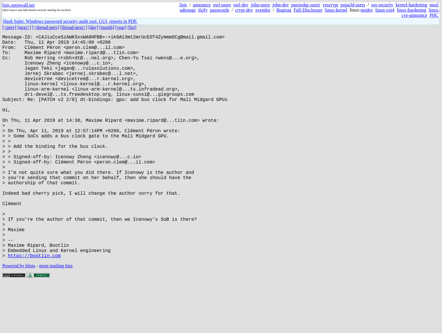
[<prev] (9, 27)
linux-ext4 (385, 10)
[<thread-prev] (45, 27)
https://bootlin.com (34, 305)
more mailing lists (56, 315)
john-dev (280, 4)
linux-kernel (336, 10)
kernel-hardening (411, 4)
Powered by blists (18, 315)
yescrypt (330, 4)
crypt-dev (244, 10)
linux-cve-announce (420, 13)
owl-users (222, 4)
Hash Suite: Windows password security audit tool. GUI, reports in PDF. (70, 21)
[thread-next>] (73, 27)
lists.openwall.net (18, 5)
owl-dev (240, 4)
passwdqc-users (305, 4)
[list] (132, 27)
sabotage (187, 10)
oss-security (382, 4)
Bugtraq (283, 10)
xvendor (262, 10)
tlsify (203, 10)
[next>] (24, 27)
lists (183, 4)
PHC (434, 15)
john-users (260, 4)
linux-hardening (411, 10)
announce (201, 4)
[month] (106, 27)
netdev (367, 10)
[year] (120, 27)
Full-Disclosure (308, 10)
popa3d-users (352, 4)
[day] (93, 27)
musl (434, 4)
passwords (219, 10)
